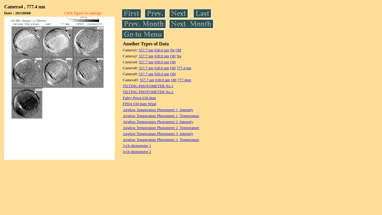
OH (178, 50)
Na (172, 50)
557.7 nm (146, 50)
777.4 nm (184, 68)
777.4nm (184, 80)
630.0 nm (161, 50)
